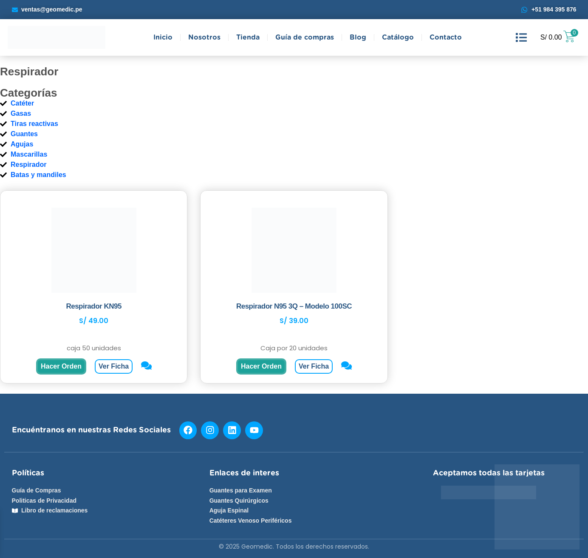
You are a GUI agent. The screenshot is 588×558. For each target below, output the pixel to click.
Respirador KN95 (93, 306)
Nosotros (204, 37)
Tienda (248, 37)
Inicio (162, 37)
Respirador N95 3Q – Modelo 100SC (294, 306)
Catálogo (398, 37)
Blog (358, 37)
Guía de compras (304, 37)
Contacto (446, 37)
